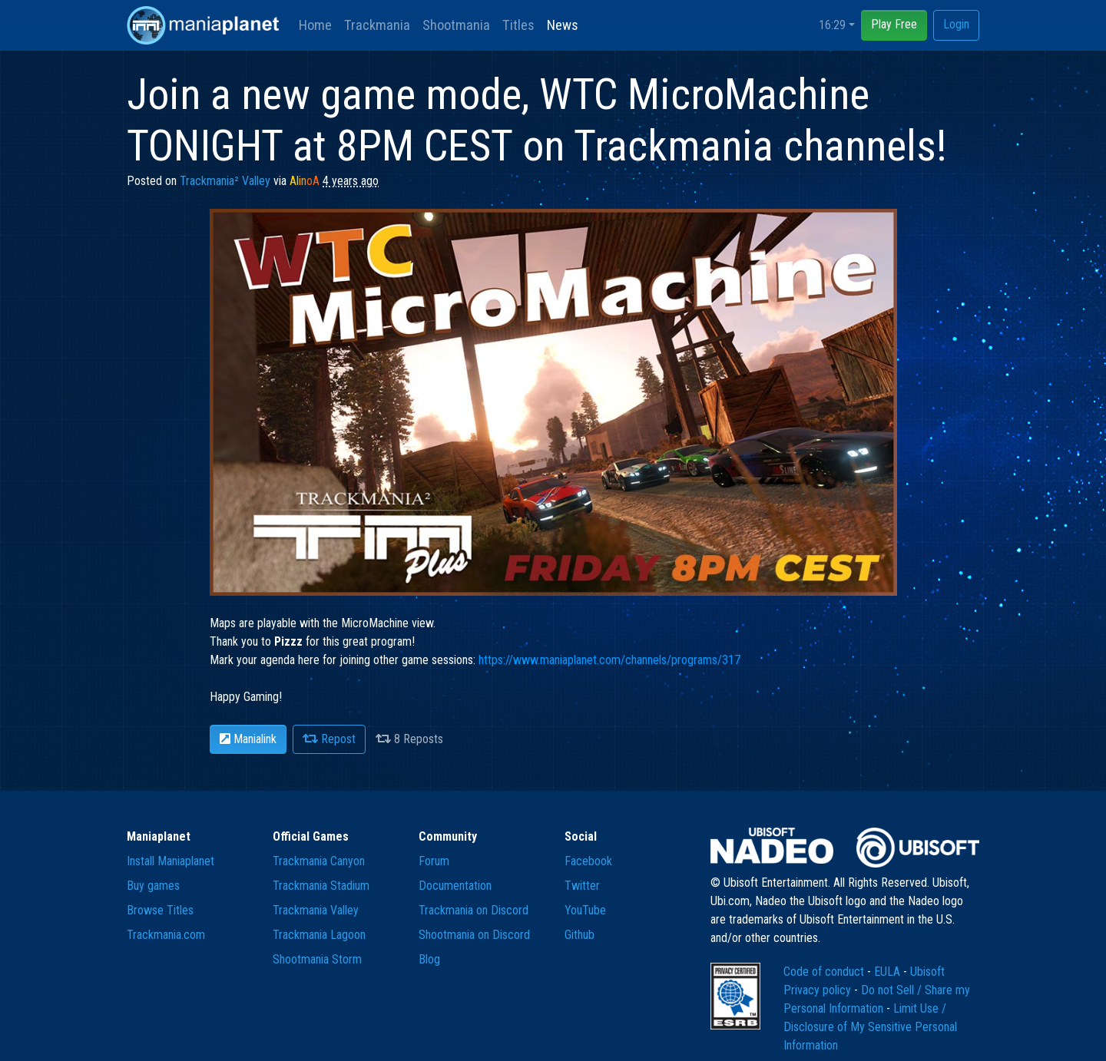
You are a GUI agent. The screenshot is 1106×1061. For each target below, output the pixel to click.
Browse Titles (160, 910)
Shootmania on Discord (474, 934)
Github (579, 934)
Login (956, 24)
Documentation (455, 885)
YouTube (585, 910)
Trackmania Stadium (321, 885)
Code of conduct (825, 971)
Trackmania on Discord (473, 910)
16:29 (832, 25)
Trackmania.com (166, 934)
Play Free (894, 24)
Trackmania (377, 25)
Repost (329, 739)
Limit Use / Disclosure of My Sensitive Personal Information (870, 1027)
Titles (518, 25)
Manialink (248, 739)
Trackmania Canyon (319, 861)
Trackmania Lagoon (319, 934)
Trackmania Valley (316, 910)
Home (315, 25)
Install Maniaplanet (170, 861)
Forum (434, 861)
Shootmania (456, 25)
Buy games (153, 885)
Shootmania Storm (317, 959)
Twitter (582, 885)
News (562, 25)
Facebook (588, 861)
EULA (888, 971)
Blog (429, 959)
